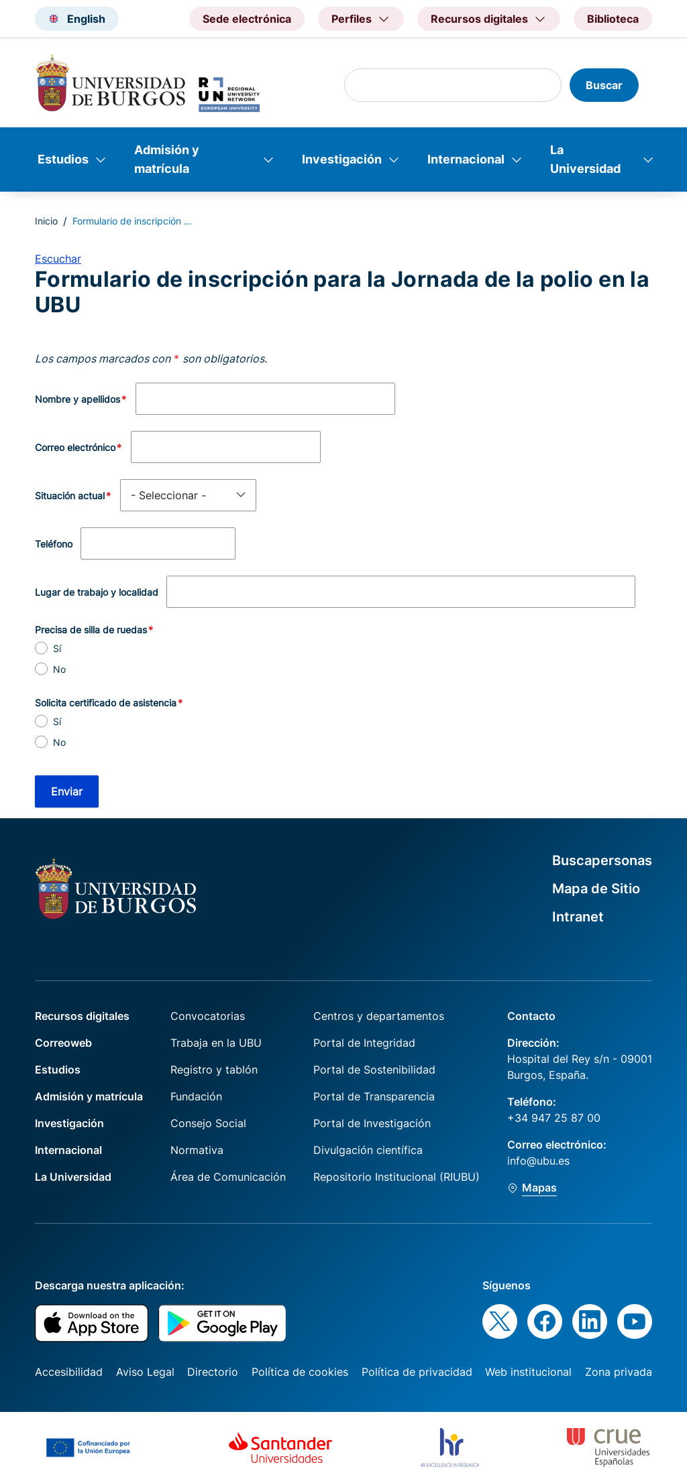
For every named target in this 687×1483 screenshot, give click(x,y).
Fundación (196, 1096)
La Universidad (585, 159)
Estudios (63, 159)
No (59, 669)
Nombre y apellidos (77, 399)
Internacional (466, 159)
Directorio (212, 1371)
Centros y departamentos (378, 1016)
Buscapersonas (602, 860)
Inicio (46, 221)
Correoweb (63, 1042)
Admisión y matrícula (166, 159)
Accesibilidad (69, 1371)
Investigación (342, 159)
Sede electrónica (247, 18)
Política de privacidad (417, 1371)
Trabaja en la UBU (216, 1042)
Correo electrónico (75, 447)
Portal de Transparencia (374, 1096)
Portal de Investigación (372, 1123)
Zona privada (618, 1371)
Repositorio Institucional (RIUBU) (396, 1176)
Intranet (578, 917)
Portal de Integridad (364, 1042)
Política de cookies (300, 1371)
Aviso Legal (145, 1371)
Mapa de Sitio (596, 889)
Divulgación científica (368, 1150)
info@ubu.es (538, 1160)
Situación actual (70, 495)
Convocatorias (207, 1016)
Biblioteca (613, 18)
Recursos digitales (82, 1016)
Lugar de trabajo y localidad (96, 592)
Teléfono (53, 544)
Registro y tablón (214, 1069)
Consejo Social (208, 1123)
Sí (57, 648)
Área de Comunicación (228, 1176)
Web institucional (528, 1371)
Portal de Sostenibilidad (374, 1069)
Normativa (196, 1150)
